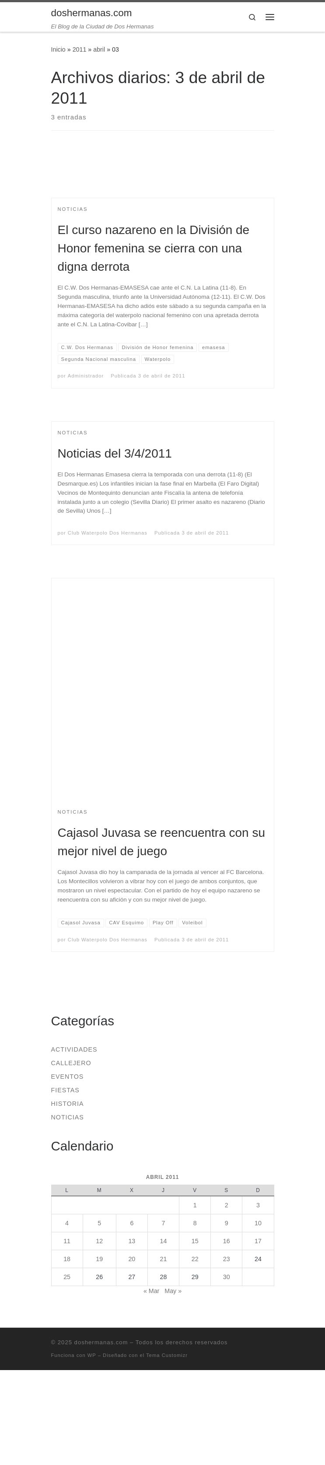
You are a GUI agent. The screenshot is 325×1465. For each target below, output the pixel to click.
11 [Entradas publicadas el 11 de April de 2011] (66, 1241)
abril (99, 49)
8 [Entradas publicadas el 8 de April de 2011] (195, 1223)
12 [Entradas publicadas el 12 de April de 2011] (99, 1241)
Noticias (67, 1117)
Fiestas (65, 1090)
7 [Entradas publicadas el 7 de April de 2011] (163, 1223)
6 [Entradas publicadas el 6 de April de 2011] (131, 1223)
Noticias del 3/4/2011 (115, 453)
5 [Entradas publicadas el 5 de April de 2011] (99, 1223)
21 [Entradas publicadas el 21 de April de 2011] (163, 1258)
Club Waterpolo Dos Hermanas (107, 532)
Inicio (58, 49)
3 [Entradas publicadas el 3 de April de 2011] (258, 1205)
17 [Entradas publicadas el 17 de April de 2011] (258, 1241)
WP (91, 1355)
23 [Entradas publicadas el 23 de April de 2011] (226, 1258)
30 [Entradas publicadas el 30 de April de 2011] (226, 1276)
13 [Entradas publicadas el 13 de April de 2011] (131, 1241)
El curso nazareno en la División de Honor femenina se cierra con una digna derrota (154, 248)
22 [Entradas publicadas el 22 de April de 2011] (195, 1258)
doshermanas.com (101, 1342)
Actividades (74, 1049)
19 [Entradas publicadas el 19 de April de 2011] (99, 1258)
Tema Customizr (167, 1355)
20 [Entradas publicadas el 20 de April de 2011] (131, 1258)
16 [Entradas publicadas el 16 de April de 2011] (226, 1241)
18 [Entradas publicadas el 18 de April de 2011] (66, 1258)
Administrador (86, 375)
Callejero (71, 1062)
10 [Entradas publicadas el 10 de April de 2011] (258, 1223)
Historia (67, 1103)
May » (173, 1290)
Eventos (67, 1076)
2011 (80, 49)
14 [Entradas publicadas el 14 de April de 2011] (163, 1241)
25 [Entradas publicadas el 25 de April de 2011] (66, 1276)
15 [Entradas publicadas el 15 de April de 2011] (195, 1241)
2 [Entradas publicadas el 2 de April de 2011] (226, 1205)
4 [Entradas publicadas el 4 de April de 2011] (67, 1223)
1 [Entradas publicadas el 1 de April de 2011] (195, 1205)
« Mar (151, 1290)
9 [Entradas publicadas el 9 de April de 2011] (226, 1223)
